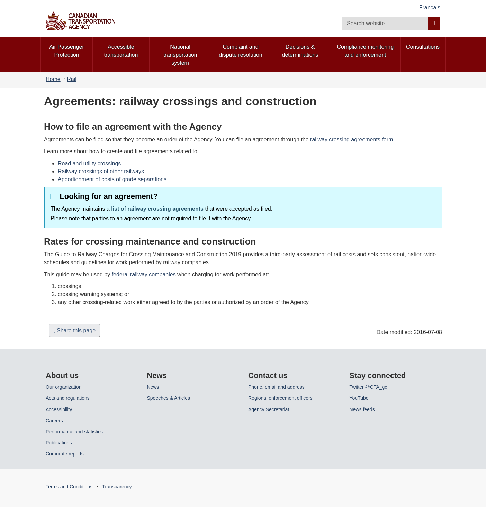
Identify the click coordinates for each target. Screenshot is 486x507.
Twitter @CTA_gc (368, 387)
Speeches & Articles (168, 398)
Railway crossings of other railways (101, 171)
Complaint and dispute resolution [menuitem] (240, 51)
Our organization (64, 387)
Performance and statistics (74, 431)
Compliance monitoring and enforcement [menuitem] (365, 51)
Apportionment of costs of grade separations (112, 179)
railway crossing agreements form (351, 139)
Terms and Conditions (69, 486)
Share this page (75, 331)
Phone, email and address (276, 387)
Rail (71, 79)
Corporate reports (65, 454)
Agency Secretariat (268, 409)
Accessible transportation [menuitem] (121, 51)
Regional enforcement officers (280, 398)
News (153, 387)
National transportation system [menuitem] (180, 55)
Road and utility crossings (89, 163)
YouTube (359, 398)
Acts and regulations (68, 398)
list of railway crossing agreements (157, 209)
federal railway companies (144, 274)
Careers (54, 420)
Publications (59, 442)
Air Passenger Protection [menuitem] (66, 51)
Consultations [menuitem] (423, 47)
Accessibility (59, 409)
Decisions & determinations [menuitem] (300, 51)
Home (53, 79)
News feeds (362, 409)
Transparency (117, 486)
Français (429, 7)
